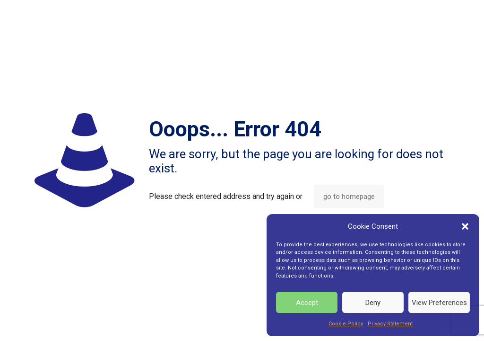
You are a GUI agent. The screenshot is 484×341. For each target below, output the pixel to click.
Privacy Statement (390, 324)
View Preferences (439, 302)
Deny (372, 302)
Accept (307, 302)
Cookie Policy (345, 324)
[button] (465, 226)
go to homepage (349, 196)
